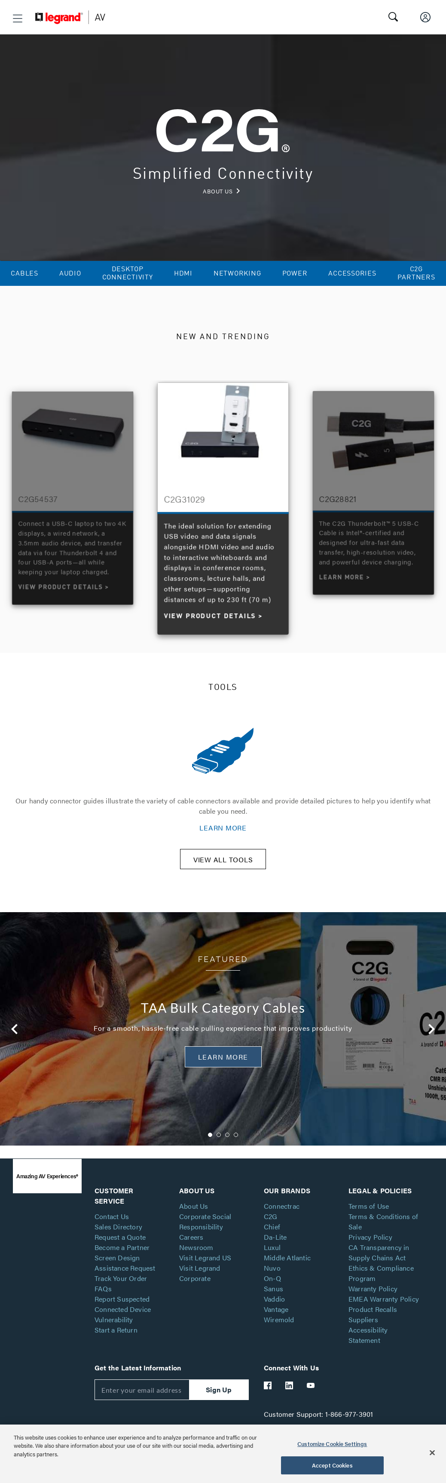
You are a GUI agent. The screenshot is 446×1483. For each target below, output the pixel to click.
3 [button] (227, 1147)
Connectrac (281, 1218)
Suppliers (363, 1332)
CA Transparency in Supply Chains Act (378, 1265)
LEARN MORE (223, 828)
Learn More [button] (223, 1069)
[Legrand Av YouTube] (311, 1398)
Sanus (273, 1301)
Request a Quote (120, 1249)
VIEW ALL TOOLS (223, 872)
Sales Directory (118, 1239)
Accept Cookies (332, 1465)
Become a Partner (122, 1260)
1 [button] (210, 1147)
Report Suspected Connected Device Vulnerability (123, 1321)
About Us (193, 1218)
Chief (272, 1239)
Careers (191, 1249)
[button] (17, 18)
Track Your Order (121, 1291)
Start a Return (116, 1342)
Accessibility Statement (368, 1347)
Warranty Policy (372, 1301)
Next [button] (434, 617)
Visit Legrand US (205, 1270)
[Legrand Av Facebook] (268, 1398)
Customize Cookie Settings (332, 1444)
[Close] (432, 1452)
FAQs (103, 1301)
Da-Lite (275, 1249)
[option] (223, 506)
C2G (271, 1229)
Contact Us (112, 1229)
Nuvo (272, 1280)
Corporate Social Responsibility (205, 1234)
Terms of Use (368, 1218)
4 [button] (236, 1147)
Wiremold (279, 1332)
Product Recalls (372, 1322)
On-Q (272, 1291)
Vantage (276, 1322)
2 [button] (219, 1147)
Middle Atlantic (287, 1270)
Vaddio (274, 1311)
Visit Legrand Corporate (199, 1285)
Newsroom (196, 1260)
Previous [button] (11, 617)
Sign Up (219, 1402)
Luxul (272, 1260)
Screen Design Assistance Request (125, 1275)
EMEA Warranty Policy (383, 1311)
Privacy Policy (370, 1249)
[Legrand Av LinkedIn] (289, 1398)
